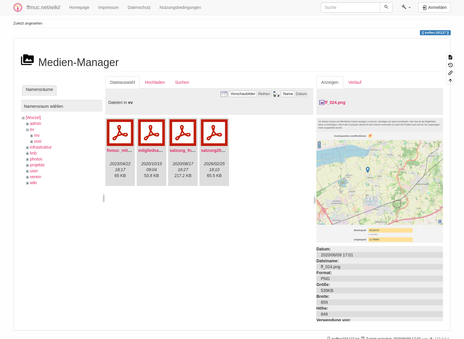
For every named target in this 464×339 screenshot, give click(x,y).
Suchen (182, 82)
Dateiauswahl (122, 82)
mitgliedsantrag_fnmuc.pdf (164, 150)
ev (32, 129)
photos (36, 159)
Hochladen (155, 82)
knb (33, 153)
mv (37, 135)
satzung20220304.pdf (222, 150)
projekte (37, 165)
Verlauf (355, 82)
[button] (406, 7)
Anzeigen (329, 82)
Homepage (79, 7)
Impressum (108, 7)
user (34, 170)
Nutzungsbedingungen (180, 7)
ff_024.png (335, 102)
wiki (33, 182)
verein (35, 176)
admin (35, 123)
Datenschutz (139, 7)
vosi (37, 141)
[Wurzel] (33, 117)
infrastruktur (41, 147)
